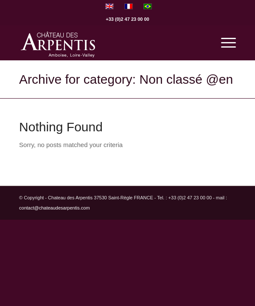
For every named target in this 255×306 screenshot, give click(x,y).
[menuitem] (224, 43)
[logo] (106, 43)
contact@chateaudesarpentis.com (54, 207)
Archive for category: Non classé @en (126, 79)
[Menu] (224, 43)
